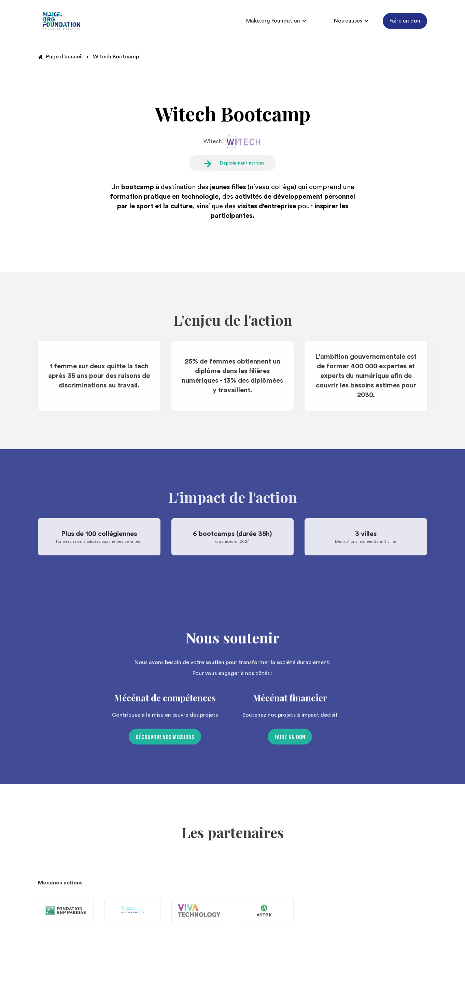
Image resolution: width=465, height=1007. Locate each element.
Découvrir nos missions (165, 739)
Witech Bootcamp (116, 56)
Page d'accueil (64, 56)
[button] (276, 21)
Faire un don (405, 21)
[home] (62, 21)
